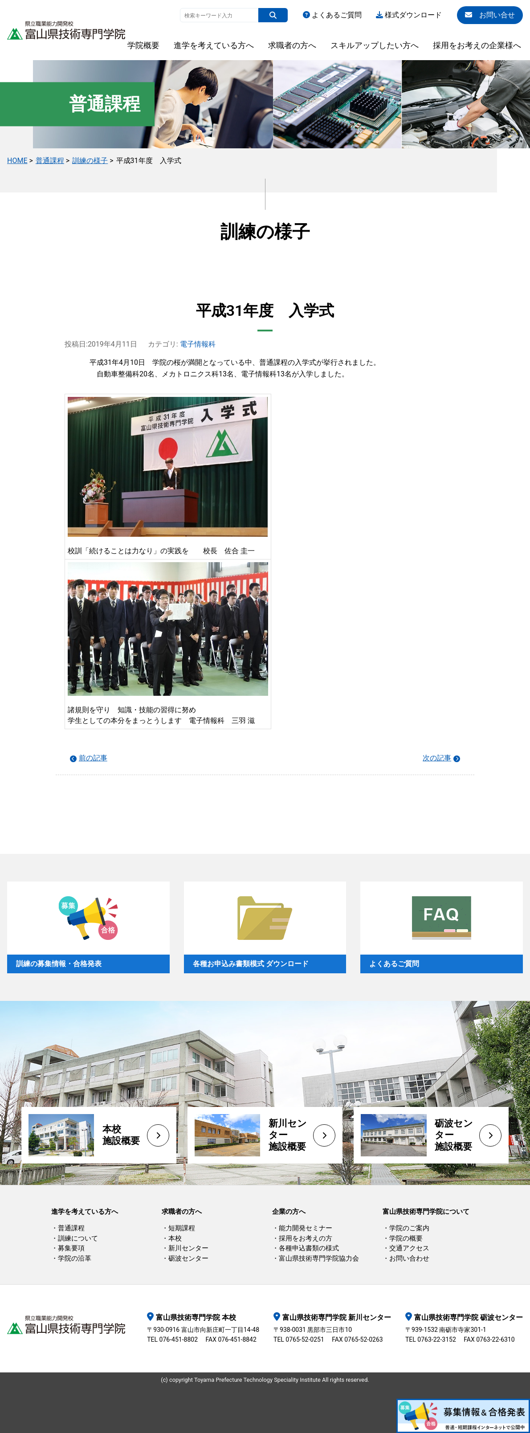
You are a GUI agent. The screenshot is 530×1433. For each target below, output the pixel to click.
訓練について (78, 1238)
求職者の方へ (292, 45)
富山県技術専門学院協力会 (319, 1258)
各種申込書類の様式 (309, 1248)
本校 (175, 1238)
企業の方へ (289, 1212)
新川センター (188, 1248)
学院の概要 (406, 1238)
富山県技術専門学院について (426, 1212)
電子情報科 (198, 344)
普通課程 (50, 160)
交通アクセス (409, 1248)
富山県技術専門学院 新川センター (336, 1317)
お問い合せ (490, 15)
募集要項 (71, 1248)
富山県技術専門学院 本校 (196, 1317)
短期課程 (181, 1228)
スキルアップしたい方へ (374, 45)
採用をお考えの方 (305, 1238)
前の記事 (93, 758)
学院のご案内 (409, 1228)
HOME (17, 160)
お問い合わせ (409, 1258)
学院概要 (143, 45)
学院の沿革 (74, 1258)
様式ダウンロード (409, 15)
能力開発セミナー (305, 1228)
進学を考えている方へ (214, 45)
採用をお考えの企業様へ (477, 45)
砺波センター (188, 1258)
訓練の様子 (90, 160)
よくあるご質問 (332, 15)
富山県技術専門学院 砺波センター (468, 1317)
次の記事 (437, 758)
